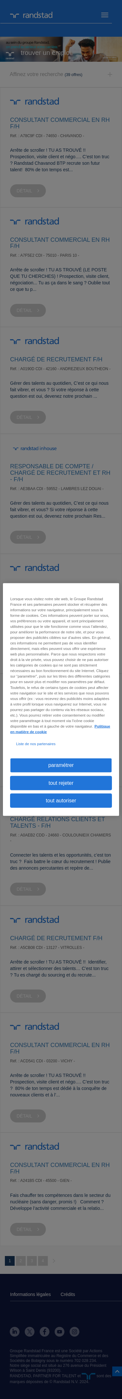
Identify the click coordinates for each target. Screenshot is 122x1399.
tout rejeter (60, 782)
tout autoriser (61, 800)
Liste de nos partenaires (35, 744)
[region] (61, 699)
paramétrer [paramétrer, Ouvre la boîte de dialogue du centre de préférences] (61, 765)
